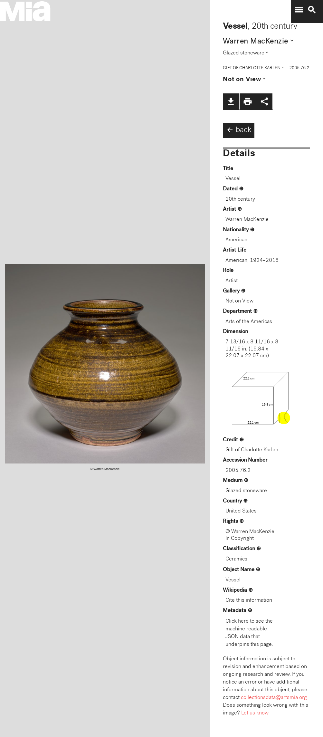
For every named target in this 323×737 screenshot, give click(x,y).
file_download (231, 101)
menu (299, 10)
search (312, 10)
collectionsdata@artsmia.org (274, 698)
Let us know (255, 713)
